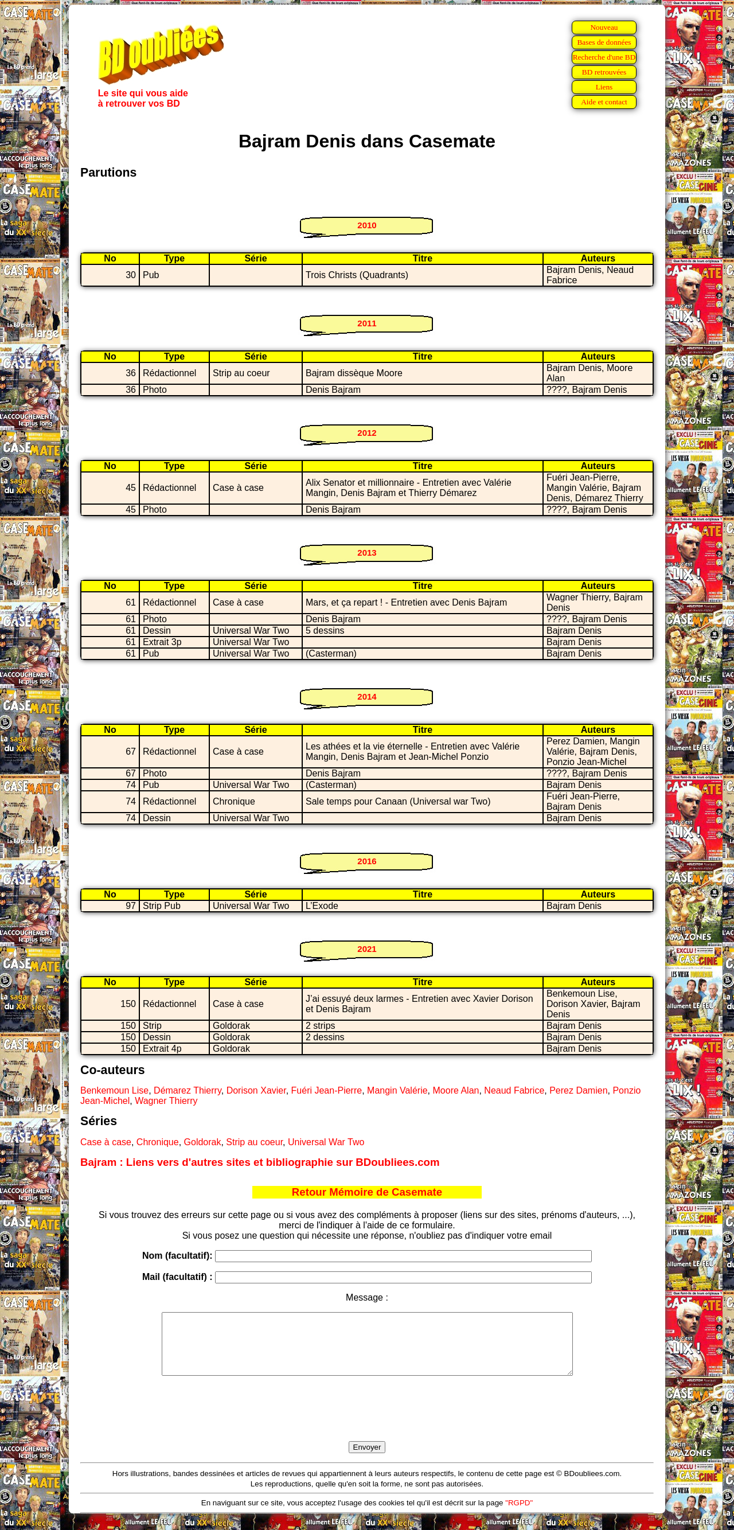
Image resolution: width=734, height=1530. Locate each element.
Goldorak (202, 1142)
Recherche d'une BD (604, 57)
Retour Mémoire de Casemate (367, 1192)
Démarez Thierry (187, 1090)
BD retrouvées (604, 72)
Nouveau (604, 27)
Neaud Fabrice (514, 1090)
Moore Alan (456, 1090)
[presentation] (367, 1421)
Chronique (157, 1142)
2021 (366, 949)
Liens (604, 87)
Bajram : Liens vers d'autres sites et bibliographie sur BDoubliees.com (260, 1162)
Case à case (105, 1142)
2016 (366, 861)
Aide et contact (604, 101)
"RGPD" (519, 1515)
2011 (366, 323)
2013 (366, 552)
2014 (366, 696)
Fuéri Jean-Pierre (326, 1090)
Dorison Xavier (256, 1090)
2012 (366, 433)
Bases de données (604, 42)
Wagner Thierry (166, 1101)
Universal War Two (326, 1142)
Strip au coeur (254, 1142)
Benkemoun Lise (114, 1090)
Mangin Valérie (397, 1090)
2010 (366, 225)
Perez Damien (578, 1090)
